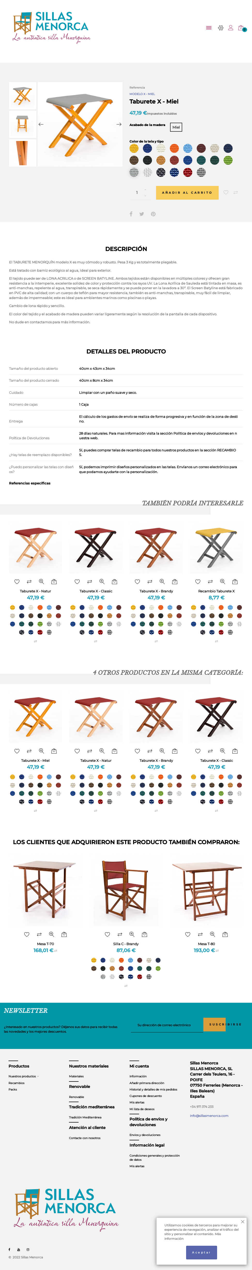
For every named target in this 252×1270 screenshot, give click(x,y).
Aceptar (201, 1252)
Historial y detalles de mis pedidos (153, 1085)
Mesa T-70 (45, 939)
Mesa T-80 (206, 939)
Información (138, 1071)
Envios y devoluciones (144, 1130)
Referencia (137, 87)
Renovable (76, 1092)
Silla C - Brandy (126, 939)
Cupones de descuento (145, 1091)
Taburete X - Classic (96, 587)
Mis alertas (136, 1098)
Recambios (16, 1078)
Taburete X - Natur (35, 587)
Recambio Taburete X (216, 587)
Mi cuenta (139, 1061)
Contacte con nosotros (84, 1133)
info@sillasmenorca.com (209, 1111)
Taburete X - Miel (35, 756)
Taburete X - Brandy (156, 587)
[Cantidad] (140, 188)
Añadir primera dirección (146, 1078)
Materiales (76, 1071)
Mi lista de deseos (141, 1104)
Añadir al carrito (190, 189)
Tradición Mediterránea (85, 1113)
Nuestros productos (22, 1071)
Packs (13, 1085)
